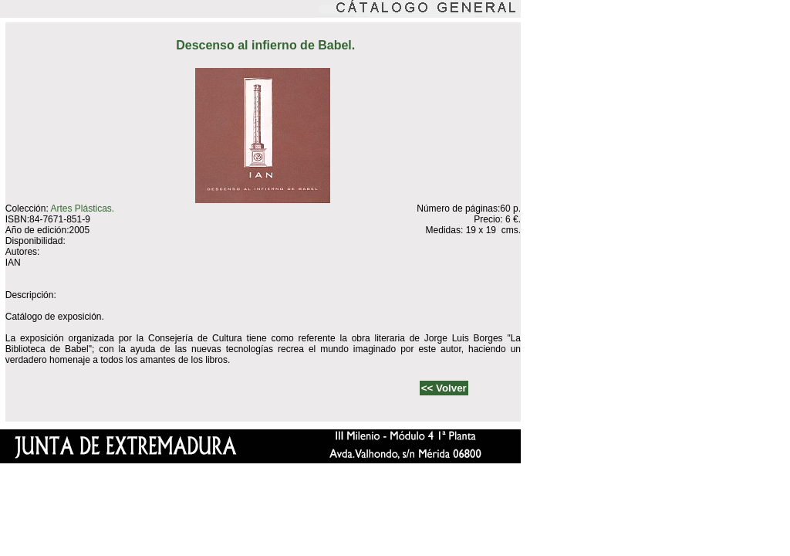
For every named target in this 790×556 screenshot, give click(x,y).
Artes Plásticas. (82, 208)
